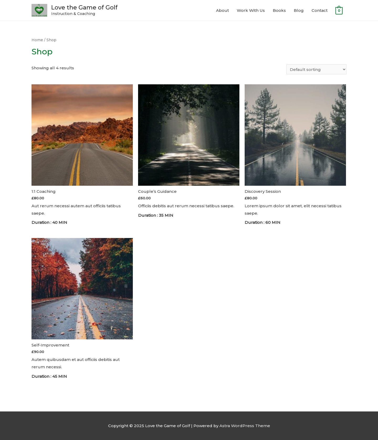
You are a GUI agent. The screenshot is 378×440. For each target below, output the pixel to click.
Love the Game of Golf (84, 7)
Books (279, 10)
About (222, 10)
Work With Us (251, 10)
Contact (320, 10)
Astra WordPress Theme (244, 425)
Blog (299, 10)
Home (37, 40)
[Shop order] (316, 69)
